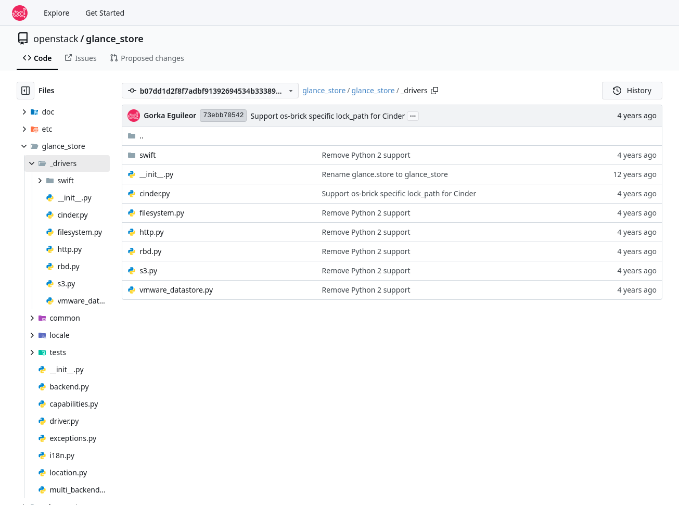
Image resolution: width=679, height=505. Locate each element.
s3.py (148, 270)
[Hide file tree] (25, 90)
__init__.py (156, 174)
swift (147, 155)
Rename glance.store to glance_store (384, 174)
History (632, 90)
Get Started (104, 13)
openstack (56, 38)
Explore (56, 13)
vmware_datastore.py (176, 290)
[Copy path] (434, 90)
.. (135, 136)
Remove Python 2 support (366, 155)
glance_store (115, 38)
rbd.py (150, 251)
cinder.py (154, 193)
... (413, 115)
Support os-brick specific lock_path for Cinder (327, 116)
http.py (151, 232)
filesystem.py (161, 213)
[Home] (19, 13)
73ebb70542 (223, 115)
